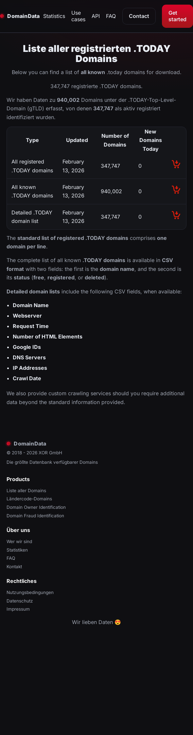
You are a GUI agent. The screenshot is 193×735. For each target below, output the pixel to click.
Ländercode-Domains (29, 498)
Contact (139, 16)
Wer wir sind (19, 541)
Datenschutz (20, 600)
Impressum (18, 609)
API (96, 16)
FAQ (111, 16)
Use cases (78, 16)
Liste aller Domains (26, 490)
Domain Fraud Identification (35, 515)
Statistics (54, 16)
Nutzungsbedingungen (30, 592)
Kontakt (14, 566)
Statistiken (17, 550)
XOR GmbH (50, 452)
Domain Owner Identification (36, 507)
